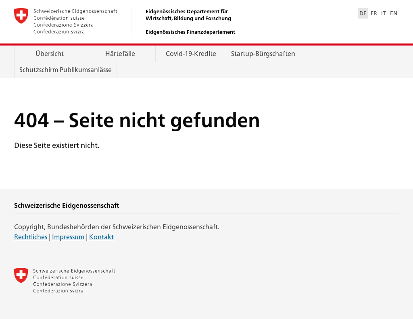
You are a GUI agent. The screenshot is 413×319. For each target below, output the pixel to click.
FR (374, 13)
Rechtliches (30, 236)
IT (383, 13)
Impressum (68, 236)
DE (363, 13)
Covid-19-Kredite (191, 53)
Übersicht (49, 53)
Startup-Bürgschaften (263, 53)
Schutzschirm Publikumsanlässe (65, 69)
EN (393, 13)
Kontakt (101, 236)
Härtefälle (120, 53)
